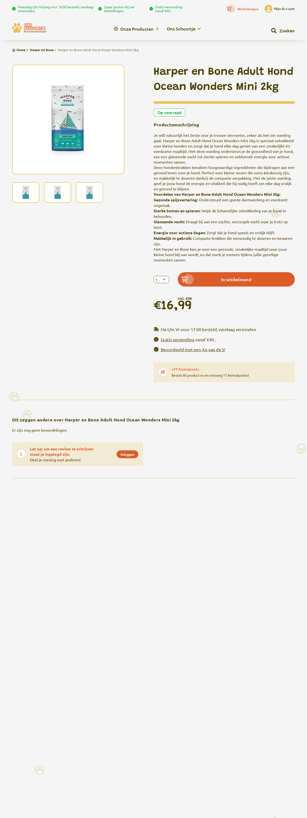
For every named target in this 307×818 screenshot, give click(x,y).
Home (19, 50)
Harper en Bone (40, 50)
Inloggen (127, 454)
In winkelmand (216, 279)
